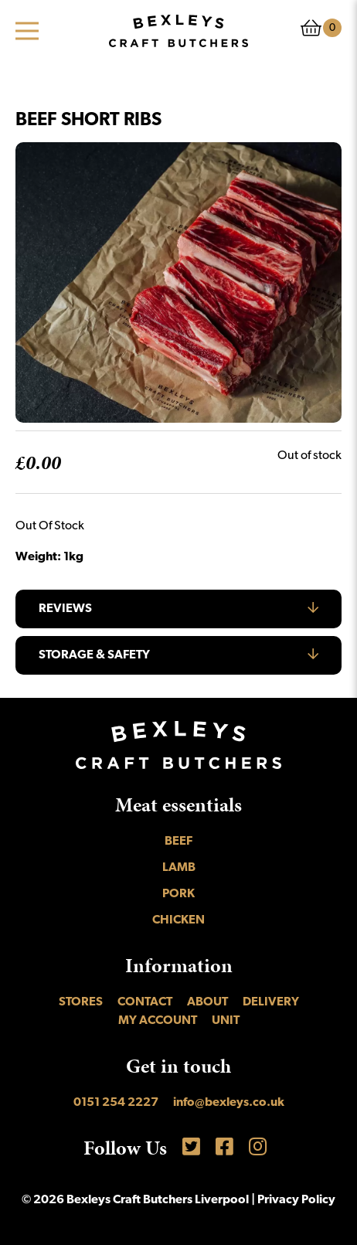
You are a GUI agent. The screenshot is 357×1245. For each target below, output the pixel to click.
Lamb (179, 868)
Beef (178, 841)
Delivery (271, 1002)
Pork (178, 894)
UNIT (226, 1021)
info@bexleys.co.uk (228, 1103)
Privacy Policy (296, 1200)
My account (157, 1021)
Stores (81, 1002)
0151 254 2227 (115, 1103)
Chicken (178, 920)
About (207, 1002)
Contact (144, 1002)
